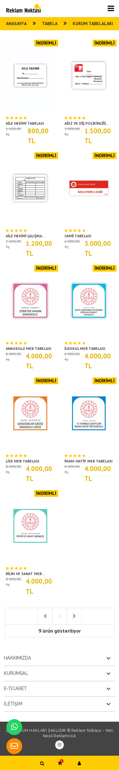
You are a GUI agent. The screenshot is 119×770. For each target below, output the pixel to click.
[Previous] (45, 616)
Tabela (50, 23)
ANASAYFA (15, 23)
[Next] (74, 616)
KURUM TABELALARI (94, 23)
